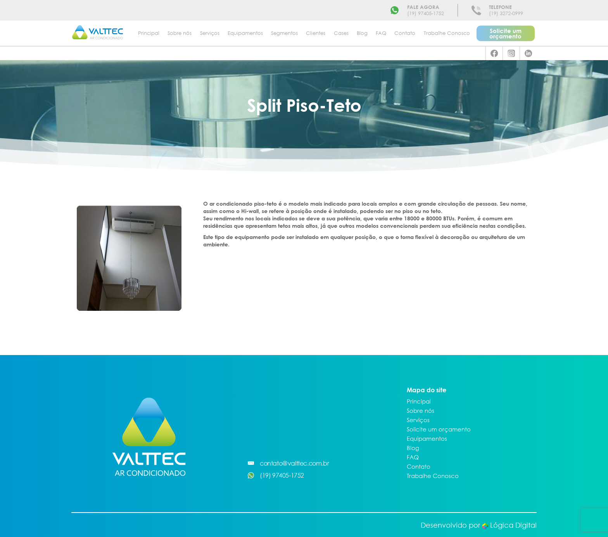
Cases (341, 33)
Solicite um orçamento (505, 33)
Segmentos (284, 33)
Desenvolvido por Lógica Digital (479, 525)
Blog (362, 33)
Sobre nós (180, 33)
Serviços (209, 33)
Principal (148, 33)
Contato (404, 33)
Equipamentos (245, 33)
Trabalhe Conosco (447, 33)
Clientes (315, 33)
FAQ (381, 33)
